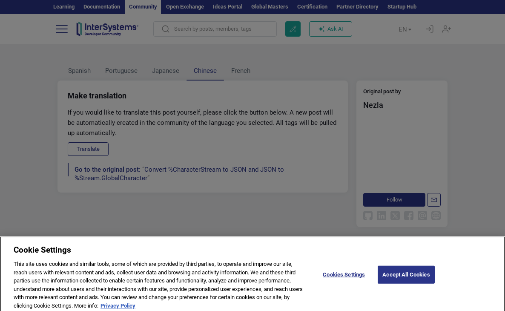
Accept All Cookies (406, 279)
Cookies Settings (344, 279)
